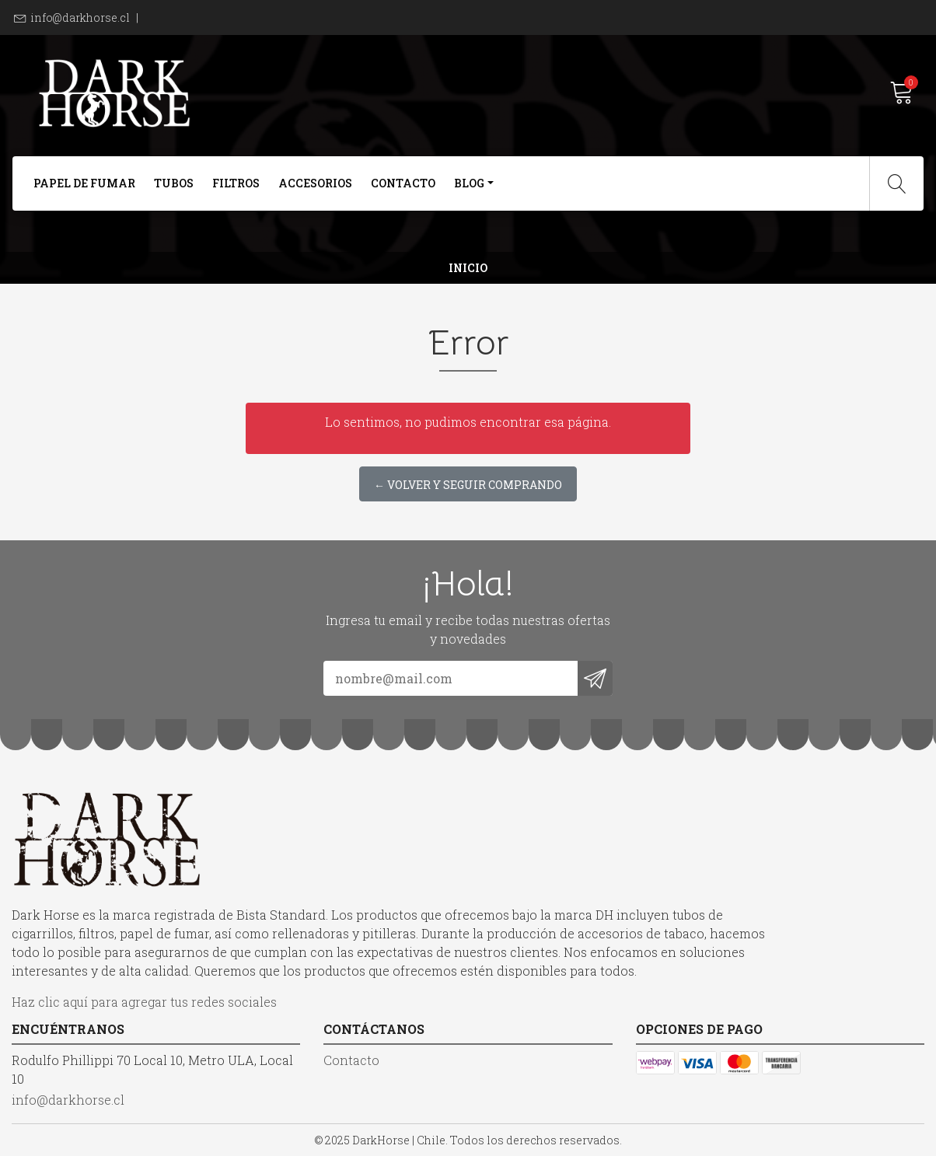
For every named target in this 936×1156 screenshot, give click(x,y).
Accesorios (315, 183)
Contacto (403, 183)
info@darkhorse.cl (80, 17)
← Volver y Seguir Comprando (468, 484)
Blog (469, 183)
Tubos (174, 183)
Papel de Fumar (84, 183)
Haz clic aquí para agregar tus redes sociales (144, 1002)
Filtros (236, 183)
